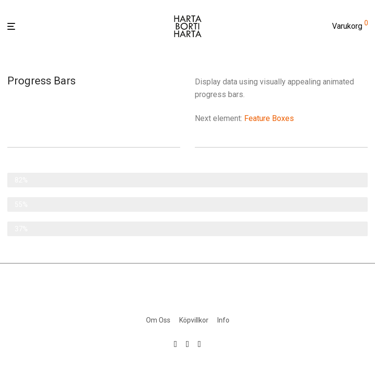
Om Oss (158, 320)
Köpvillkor (193, 320)
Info (223, 320)
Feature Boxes (269, 118)
